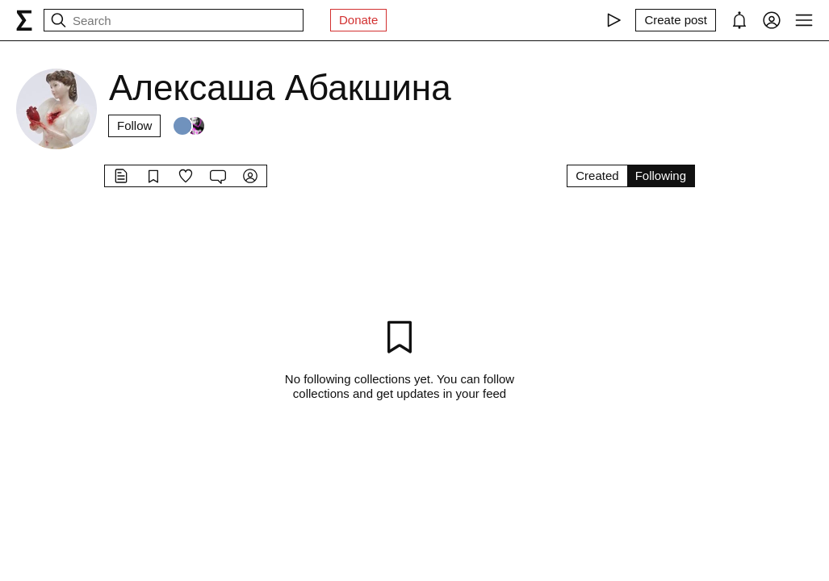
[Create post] (675, 20)
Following (660, 175)
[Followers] (189, 125)
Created (597, 175)
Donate (358, 20)
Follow (134, 125)
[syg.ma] (24, 20)
